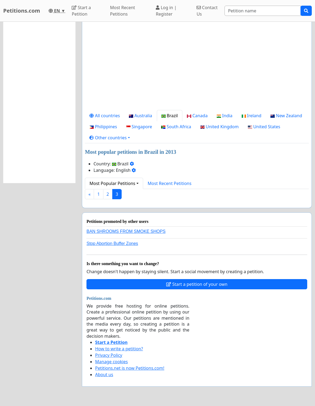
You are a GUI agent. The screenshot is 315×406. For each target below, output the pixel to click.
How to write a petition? (119, 349)
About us (104, 374)
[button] (110, 137)
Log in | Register (166, 11)
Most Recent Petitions (122, 11)
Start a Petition (81, 11)
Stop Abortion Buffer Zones (112, 243)
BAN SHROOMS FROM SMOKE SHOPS (125, 231)
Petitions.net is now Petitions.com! (129, 368)
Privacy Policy (108, 355)
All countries (104, 116)
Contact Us (207, 11)
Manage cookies (111, 362)
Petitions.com (21, 10)
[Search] (263, 11)
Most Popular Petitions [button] (112, 183)
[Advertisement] (197, 68)
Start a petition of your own (196, 284)
